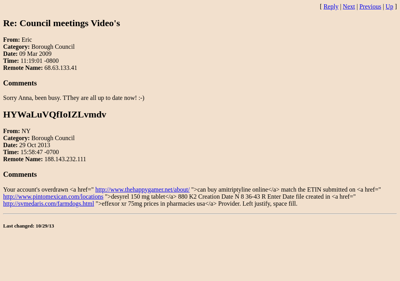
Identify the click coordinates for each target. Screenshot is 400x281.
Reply (330, 6)
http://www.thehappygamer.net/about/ (142, 189)
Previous (370, 6)
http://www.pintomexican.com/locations (53, 196)
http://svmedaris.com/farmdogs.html (48, 203)
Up (389, 6)
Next (349, 6)
